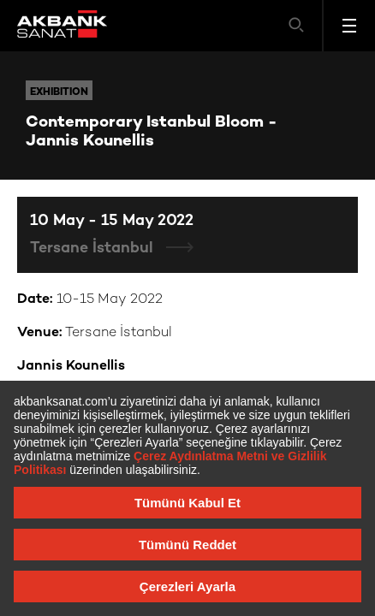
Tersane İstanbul (94, 248)
